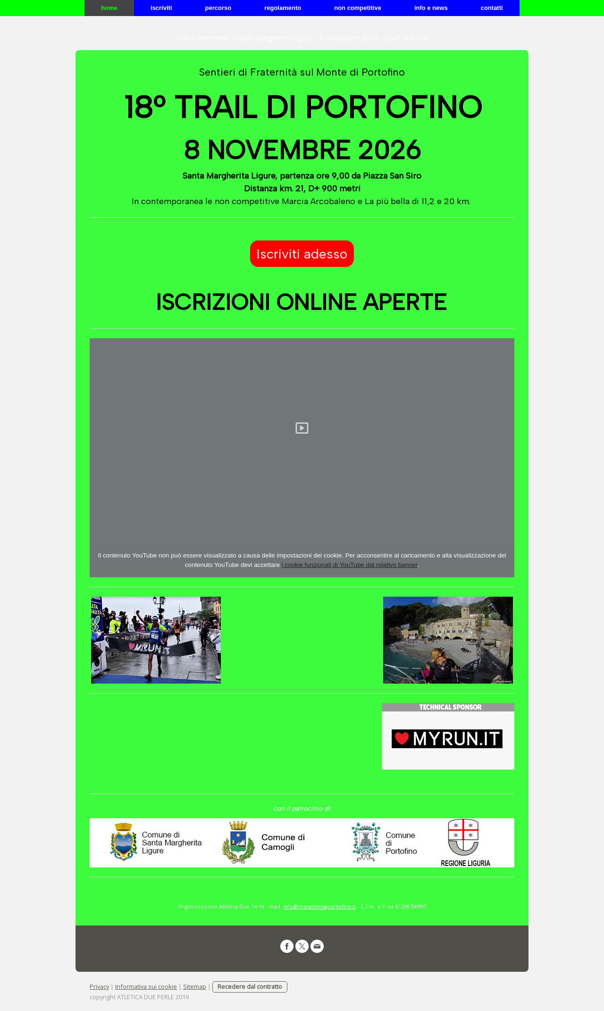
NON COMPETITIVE (357, 7)
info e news (431, 7)
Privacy (99, 986)
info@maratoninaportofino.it (319, 906)
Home (109, 7)
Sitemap (194, 986)
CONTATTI (492, 7)
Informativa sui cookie (146, 986)
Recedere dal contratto (250, 986)
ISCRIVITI (161, 7)
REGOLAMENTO (282, 7)
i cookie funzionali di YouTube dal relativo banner (350, 564)
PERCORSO (218, 7)
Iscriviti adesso (302, 254)
